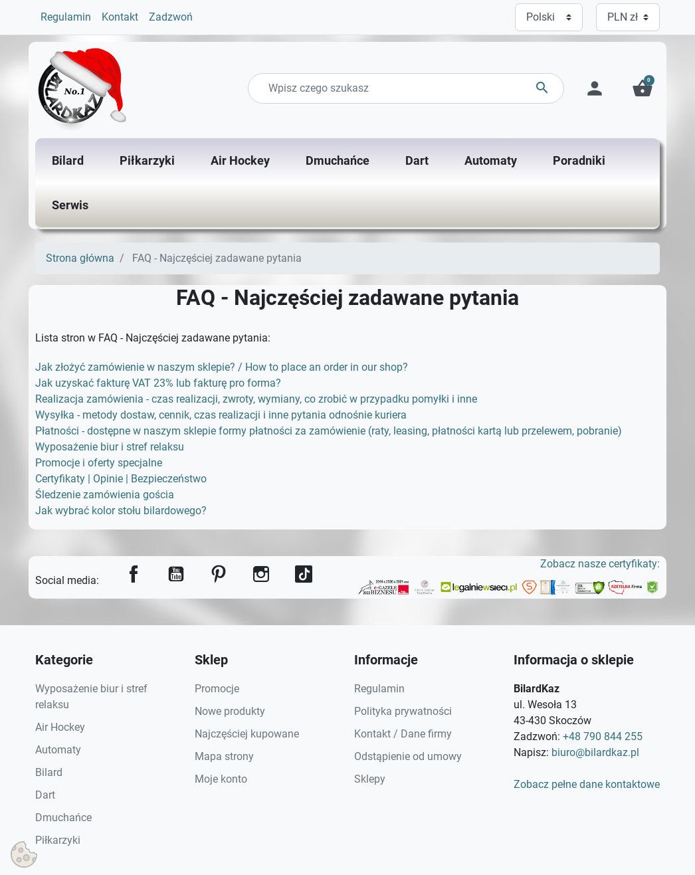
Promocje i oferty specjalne (98, 462)
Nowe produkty (230, 711)
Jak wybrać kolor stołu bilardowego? (121, 510)
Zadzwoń (171, 17)
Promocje (217, 688)
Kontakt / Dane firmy (403, 734)
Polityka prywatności (403, 711)
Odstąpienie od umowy (408, 756)
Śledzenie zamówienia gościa (104, 494)
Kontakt (120, 17)
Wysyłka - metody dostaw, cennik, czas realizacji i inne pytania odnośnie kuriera (221, 415)
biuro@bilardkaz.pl (595, 752)
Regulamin (66, 17)
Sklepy (369, 779)
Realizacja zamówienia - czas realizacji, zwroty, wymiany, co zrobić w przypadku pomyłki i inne (256, 399)
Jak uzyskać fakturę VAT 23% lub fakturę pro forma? (158, 383)
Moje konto (221, 779)
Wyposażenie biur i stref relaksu (109, 446)
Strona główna (80, 258)
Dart (45, 795)
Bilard (48, 772)
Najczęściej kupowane (247, 734)
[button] (642, 88)
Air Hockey (60, 727)
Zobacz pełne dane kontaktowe (587, 784)
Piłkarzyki (57, 840)
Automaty (58, 749)
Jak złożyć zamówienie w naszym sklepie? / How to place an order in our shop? (221, 367)
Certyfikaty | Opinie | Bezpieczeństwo (121, 478)
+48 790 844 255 (603, 736)
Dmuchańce (63, 817)
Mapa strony (224, 756)
